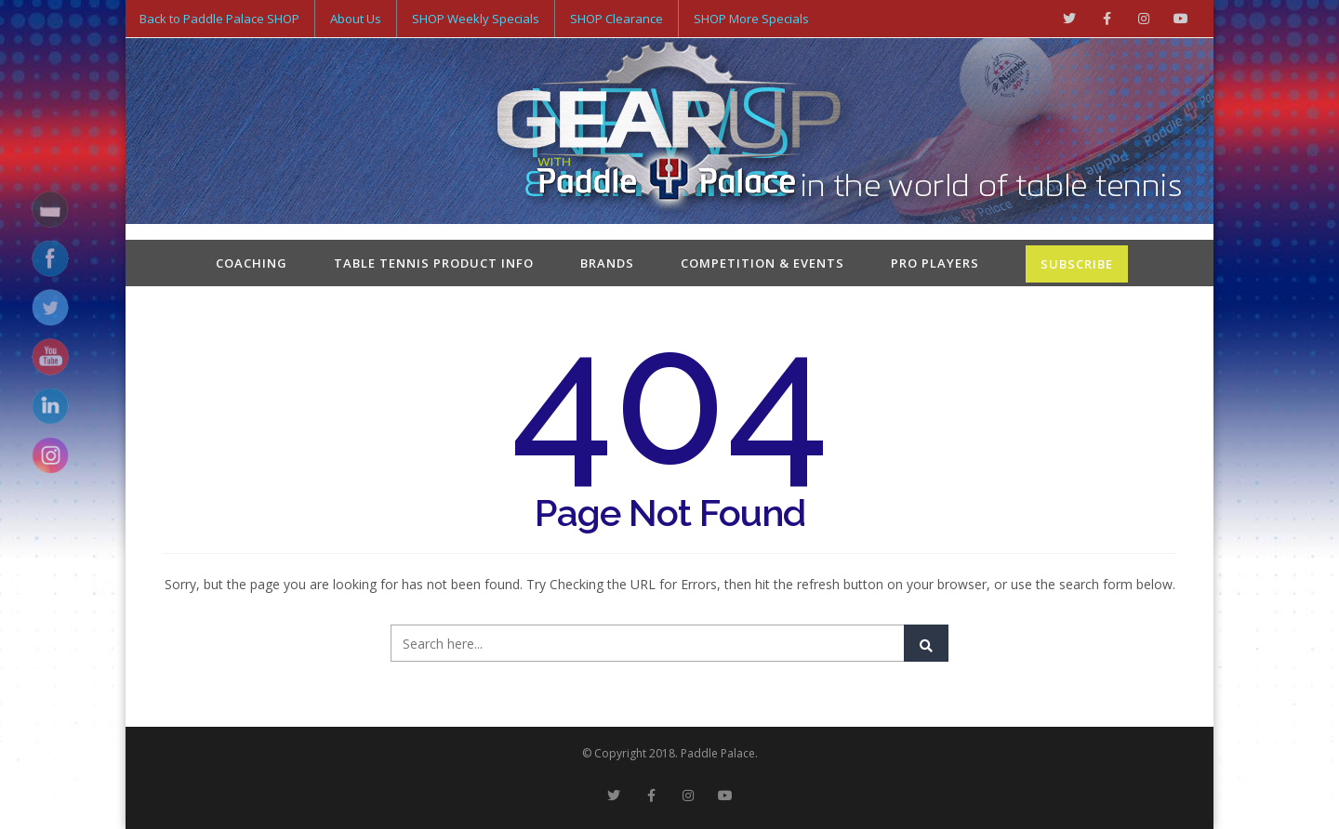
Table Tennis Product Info (434, 263)
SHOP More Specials (751, 18)
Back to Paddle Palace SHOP (219, 18)
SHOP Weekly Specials (475, 18)
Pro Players (935, 263)
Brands (607, 263)
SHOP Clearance (616, 18)
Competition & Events (762, 263)
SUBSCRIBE (1077, 264)
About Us (355, 18)
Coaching (251, 263)
